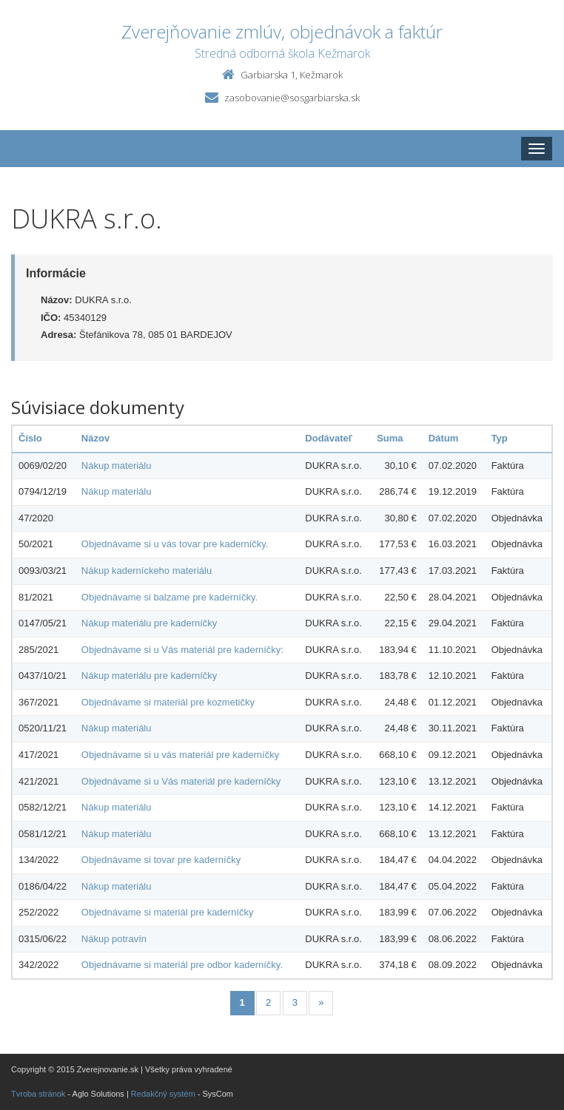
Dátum (443, 438)
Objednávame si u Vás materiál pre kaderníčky (181, 781)
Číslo (30, 438)
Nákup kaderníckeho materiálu (146, 570)
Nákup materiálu (116, 465)
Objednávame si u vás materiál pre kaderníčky (180, 754)
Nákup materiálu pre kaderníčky (149, 623)
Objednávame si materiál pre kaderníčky (167, 912)
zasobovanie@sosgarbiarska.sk (292, 97)
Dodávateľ (328, 438)
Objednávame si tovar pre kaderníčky (161, 859)
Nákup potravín (114, 938)
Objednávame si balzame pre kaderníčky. (169, 597)
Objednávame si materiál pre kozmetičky (168, 702)
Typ (499, 438)
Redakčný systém (163, 1093)
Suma (390, 438)
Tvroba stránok (38, 1093)
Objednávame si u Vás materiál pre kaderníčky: (182, 649)
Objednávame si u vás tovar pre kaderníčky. (175, 543)
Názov (95, 438)
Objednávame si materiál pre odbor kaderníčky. (182, 964)
